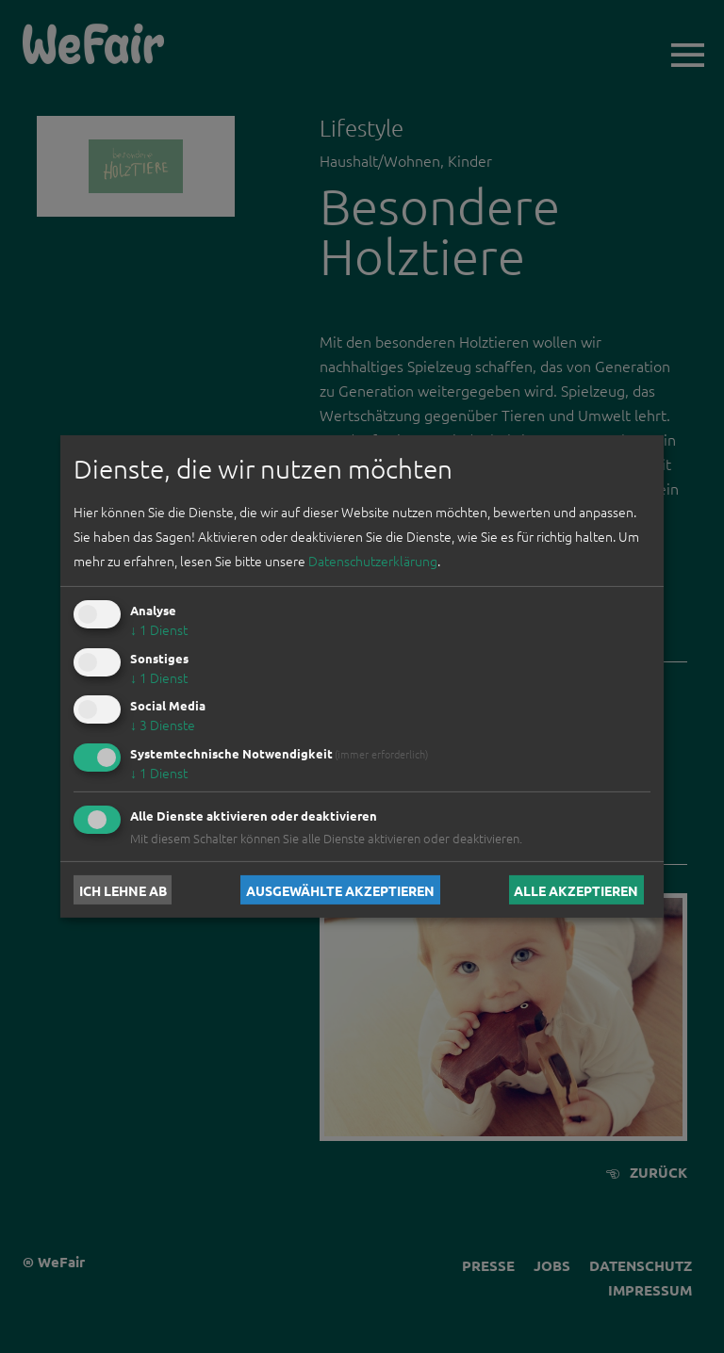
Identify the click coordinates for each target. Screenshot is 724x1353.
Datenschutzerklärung (372, 560)
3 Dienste (162, 724)
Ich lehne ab (123, 889)
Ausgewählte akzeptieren (340, 889)
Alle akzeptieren (576, 889)
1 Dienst (159, 629)
